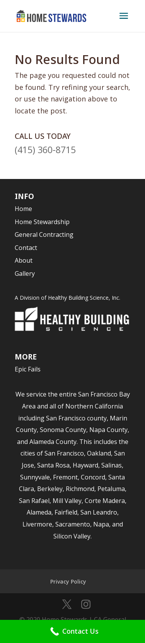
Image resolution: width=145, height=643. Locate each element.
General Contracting (44, 234)
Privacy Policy (68, 581)
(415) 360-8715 (45, 149)
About (23, 260)
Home (23, 208)
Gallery (25, 273)
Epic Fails (28, 369)
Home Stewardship (42, 222)
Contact (26, 247)
